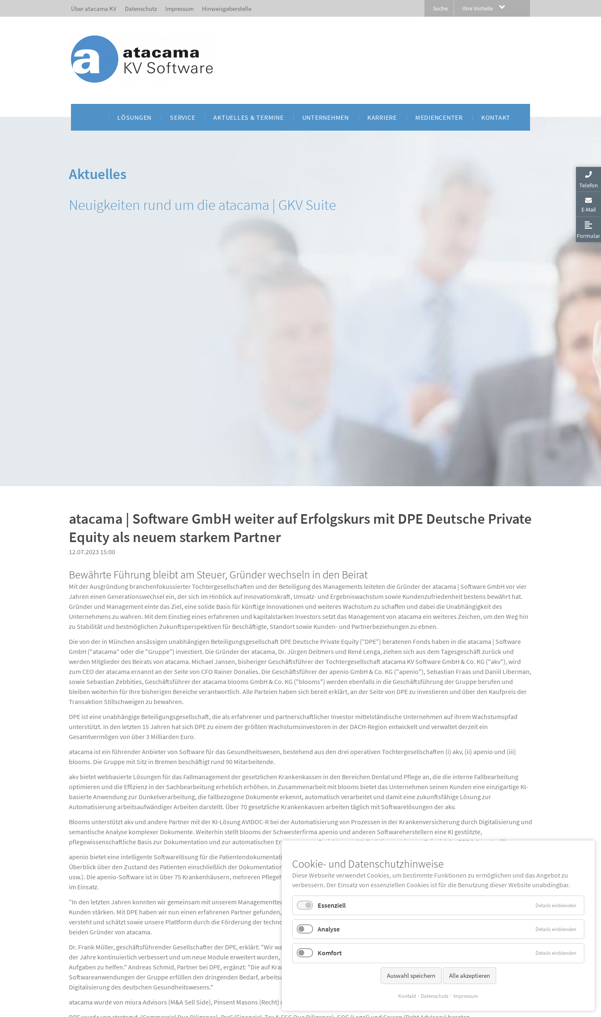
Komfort (330, 953)
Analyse (329, 929)
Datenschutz (435, 995)
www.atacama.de (169, 888)
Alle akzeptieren (469, 975)
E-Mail (588, 209)
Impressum (465, 995)
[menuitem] (95, 117)
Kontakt (407, 995)
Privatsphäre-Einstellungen (99, 1013)
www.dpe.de (216, 778)
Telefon (588, 185)
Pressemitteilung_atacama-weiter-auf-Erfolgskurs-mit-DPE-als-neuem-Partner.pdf (199, 928)
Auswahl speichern (411, 975)
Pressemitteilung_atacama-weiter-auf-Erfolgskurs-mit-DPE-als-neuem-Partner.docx (199, 918)
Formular (588, 236)
